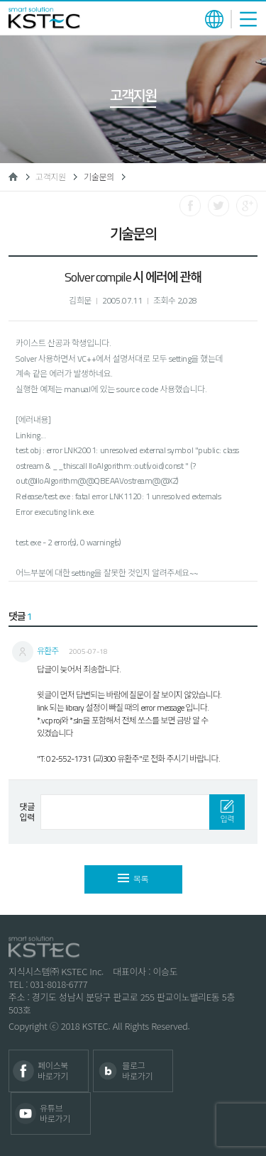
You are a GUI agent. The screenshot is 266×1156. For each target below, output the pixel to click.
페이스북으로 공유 (190, 205)
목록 (133, 879)
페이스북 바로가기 (53, 1071)
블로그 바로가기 (137, 1071)
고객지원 (50, 177)
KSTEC (44, 18)
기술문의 (99, 177)
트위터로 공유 (218, 205)
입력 (227, 812)
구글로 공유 (246, 205)
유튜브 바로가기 (55, 1113)
